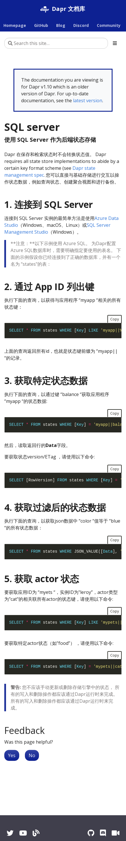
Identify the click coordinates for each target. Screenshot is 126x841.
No (32, 755)
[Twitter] (10, 833)
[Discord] (103, 833)
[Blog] (36, 833)
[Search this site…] (56, 43)
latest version (87, 100)
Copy (114, 319)
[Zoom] (115, 833)
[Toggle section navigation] (115, 43)
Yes (11, 755)
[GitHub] (91, 833)
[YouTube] (23, 833)
